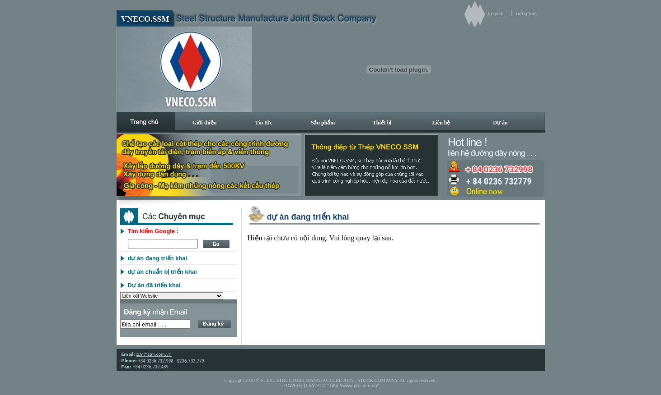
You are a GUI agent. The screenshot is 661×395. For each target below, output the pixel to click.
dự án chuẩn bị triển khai (162, 271)
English (496, 13)
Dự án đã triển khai (154, 285)
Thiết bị (382, 122)
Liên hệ (441, 122)
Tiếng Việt (526, 13)
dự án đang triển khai (158, 258)
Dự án (500, 122)
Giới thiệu (204, 122)
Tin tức (263, 122)
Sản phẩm (323, 122)
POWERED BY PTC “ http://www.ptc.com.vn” (330, 385)
